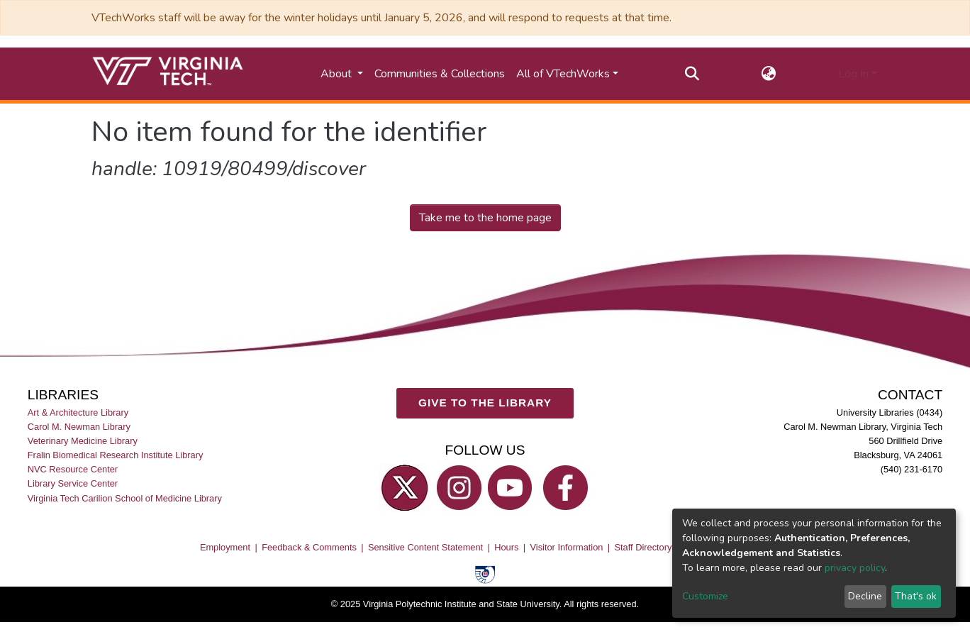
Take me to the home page (485, 218)
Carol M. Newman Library (79, 427)
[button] (769, 73)
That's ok (916, 596)
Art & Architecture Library (78, 412)
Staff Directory (643, 548)
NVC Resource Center (73, 470)
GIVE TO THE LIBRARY (485, 403)
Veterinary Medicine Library (83, 441)
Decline (865, 596)
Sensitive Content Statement (425, 548)
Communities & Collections (439, 74)
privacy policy (855, 568)
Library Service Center (73, 484)
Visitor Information (566, 548)
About (337, 74)
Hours (506, 548)
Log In (853, 74)
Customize (705, 596)
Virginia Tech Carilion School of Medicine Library (125, 498)
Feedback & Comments (309, 548)
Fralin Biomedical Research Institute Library (116, 455)
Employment (225, 548)
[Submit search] (692, 73)
